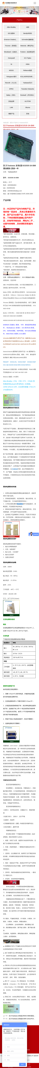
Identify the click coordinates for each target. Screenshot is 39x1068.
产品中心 (16, 122)
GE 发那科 (11, 33)
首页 (11, 122)
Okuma (27, 107)
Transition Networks (27, 89)
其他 (27, 113)
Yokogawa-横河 (11, 76)
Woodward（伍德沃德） (11, 52)
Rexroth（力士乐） (11, 83)
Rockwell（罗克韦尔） (27, 95)
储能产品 (11, 113)
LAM (11, 107)
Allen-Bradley (11, 27)
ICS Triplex (27, 58)
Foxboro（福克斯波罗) (27, 52)
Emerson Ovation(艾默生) (11, 39)
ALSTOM (28, 101)
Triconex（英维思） (11, 46)
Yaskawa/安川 (27, 83)
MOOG (11, 70)
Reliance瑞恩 (27, 70)
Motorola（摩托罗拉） (27, 46)
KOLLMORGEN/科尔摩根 (27, 76)
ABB (27, 27)
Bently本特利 (27, 33)
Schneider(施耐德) (28, 39)
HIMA (27, 64)
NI (11, 64)
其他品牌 (11, 101)
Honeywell (11, 58)
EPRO (11, 89)
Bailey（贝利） (11, 95)
